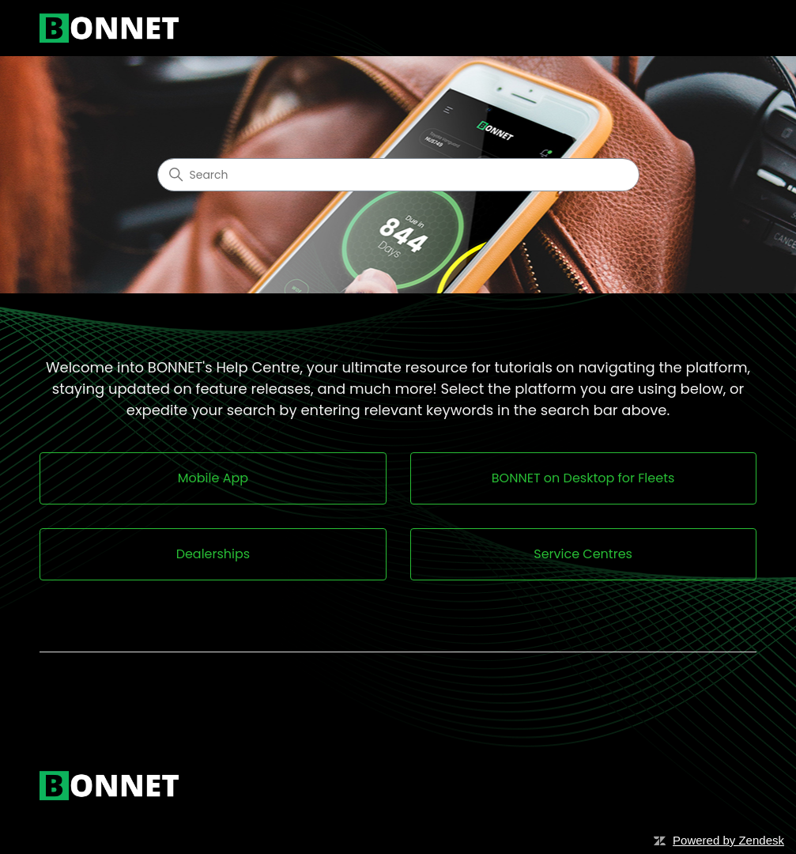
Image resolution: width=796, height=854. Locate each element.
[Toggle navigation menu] (728, 28)
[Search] (398, 175)
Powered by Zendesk (728, 840)
